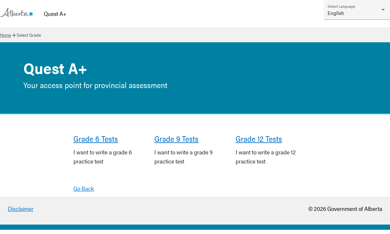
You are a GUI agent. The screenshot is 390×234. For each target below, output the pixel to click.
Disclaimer (20, 208)
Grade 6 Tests (95, 138)
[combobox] (357, 13)
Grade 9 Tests (176, 138)
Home (5, 35)
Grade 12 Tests (259, 138)
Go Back (83, 188)
